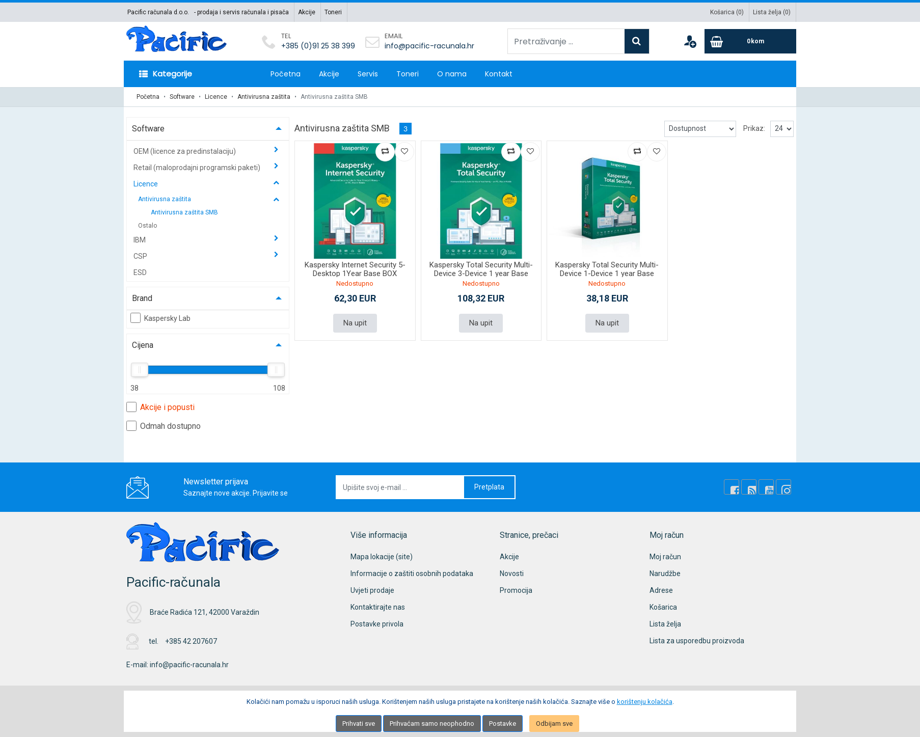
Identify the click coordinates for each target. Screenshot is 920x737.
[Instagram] (783, 487)
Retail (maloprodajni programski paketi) (197, 167)
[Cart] (750, 41)
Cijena (142, 345)
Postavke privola (376, 624)
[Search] (637, 41)
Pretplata (489, 487)
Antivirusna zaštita (263, 96)
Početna (285, 74)
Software (182, 96)
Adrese (661, 590)
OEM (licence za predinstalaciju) (185, 151)
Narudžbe (665, 573)
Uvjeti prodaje (372, 590)
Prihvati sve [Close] (358, 723)
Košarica (663, 607)
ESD (140, 272)
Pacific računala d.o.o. (158, 12)
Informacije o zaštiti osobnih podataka (411, 573)
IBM (140, 240)
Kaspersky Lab (160, 318)
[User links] (690, 41)
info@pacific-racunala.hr (429, 46)
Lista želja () (772, 12)
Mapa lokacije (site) (381, 557)
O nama (452, 74)
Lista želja (665, 624)
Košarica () (727, 12)
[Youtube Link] (766, 487)
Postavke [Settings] (502, 723)
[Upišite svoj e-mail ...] (400, 487)
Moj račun (665, 557)
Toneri (333, 12)
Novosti (512, 573)
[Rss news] (748, 487)
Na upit (355, 322)
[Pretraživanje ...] (566, 41)
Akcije (306, 12)
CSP (141, 256)
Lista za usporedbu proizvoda (697, 641)
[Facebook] (731, 487)
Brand (142, 298)
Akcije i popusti (160, 407)
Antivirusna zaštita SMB (184, 212)
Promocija (516, 590)
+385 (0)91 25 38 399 (318, 46)
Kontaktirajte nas (377, 607)
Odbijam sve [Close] (554, 723)
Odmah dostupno (163, 426)
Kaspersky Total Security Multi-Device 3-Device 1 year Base (481, 269)
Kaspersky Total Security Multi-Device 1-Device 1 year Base (607, 269)
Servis (368, 74)
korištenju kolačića (644, 701)
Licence (216, 96)
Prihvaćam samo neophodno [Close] (432, 723)
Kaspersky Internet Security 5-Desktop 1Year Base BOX (355, 269)
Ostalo (147, 225)
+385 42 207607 (191, 641)
